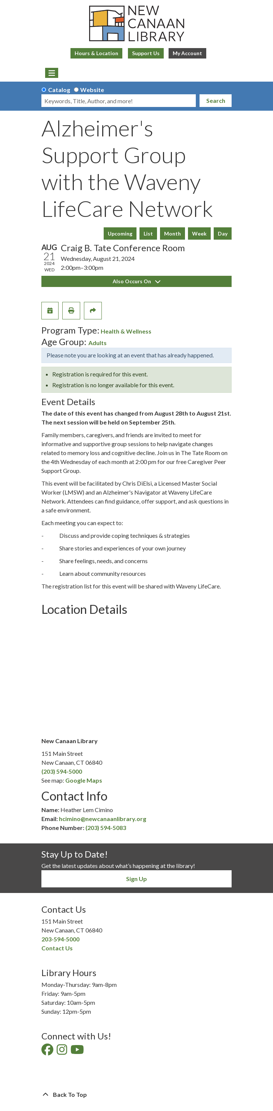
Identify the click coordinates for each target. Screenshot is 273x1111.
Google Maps (83, 780)
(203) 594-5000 (61, 771)
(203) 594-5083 (105, 827)
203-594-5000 (60, 939)
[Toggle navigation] (51, 73)
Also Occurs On (136, 281)
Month (172, 233)
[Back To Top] (136, 1094)
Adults (97, 342)
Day (223, 233)
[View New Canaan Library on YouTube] (77, 1051)
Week (199, 233)
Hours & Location (96, 53)
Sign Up (136, 878)
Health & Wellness (126, 331)
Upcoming (120, 233)
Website (92, 89)
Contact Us (57, 947)
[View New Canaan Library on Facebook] (47, 1051)
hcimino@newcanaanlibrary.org (102, 818)
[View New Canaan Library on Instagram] (62, 1051)
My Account (187, 53)
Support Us (146, 53)
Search (215, 100)
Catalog (59, 89)
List (148, 233)
